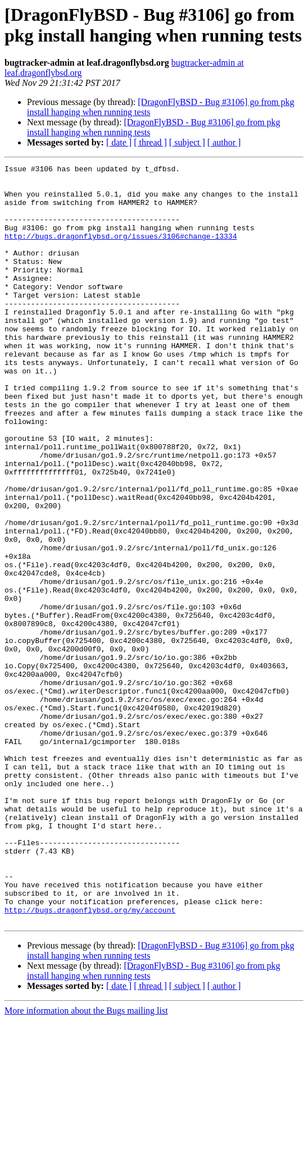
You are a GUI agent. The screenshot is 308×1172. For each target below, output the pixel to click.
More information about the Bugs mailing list (86, 1162)
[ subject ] (187, 142)
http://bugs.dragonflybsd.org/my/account (89, 1060)
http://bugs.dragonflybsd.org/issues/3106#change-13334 (120, 251)
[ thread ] (150, 142)
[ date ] (119, 142)
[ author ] (224, 142)
